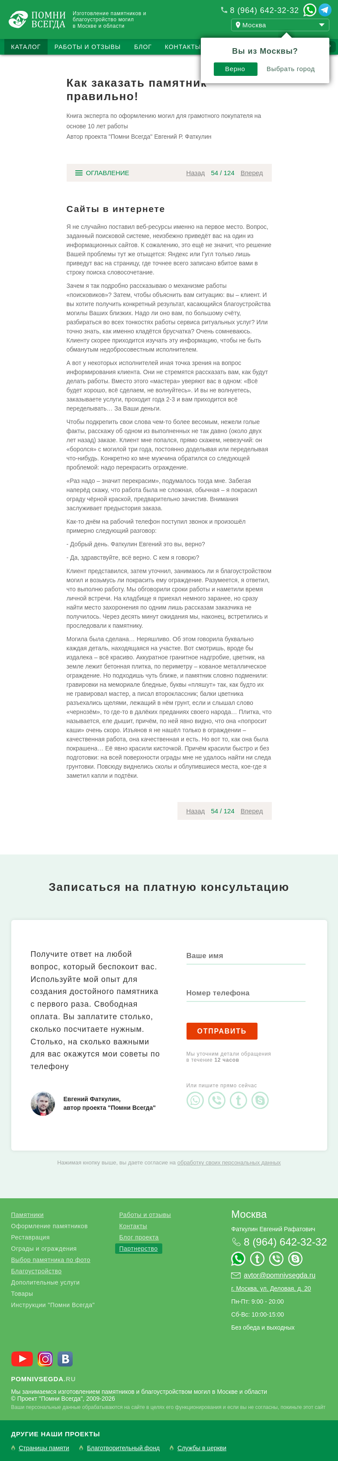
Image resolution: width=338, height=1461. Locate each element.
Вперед (252, 172)
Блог (143, 46)
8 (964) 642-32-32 (264, 10)
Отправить (222, 1031)
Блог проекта (139, 1237)
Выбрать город (291, 68)
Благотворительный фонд (123, 1448)
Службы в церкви (201, 1448)
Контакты (183, 46)
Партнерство (138, 1248)
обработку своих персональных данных (229, 1162)
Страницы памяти (44, 1448)
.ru (43, 1379)
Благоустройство (36, 1271)
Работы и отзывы (88, 46)
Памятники (27, 1214)
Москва (249, 1214)
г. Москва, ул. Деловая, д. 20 (271, 1288)
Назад (195, 172)
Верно (235, 68)
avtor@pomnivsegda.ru (279, 1275)
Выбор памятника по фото (50, 1259)
